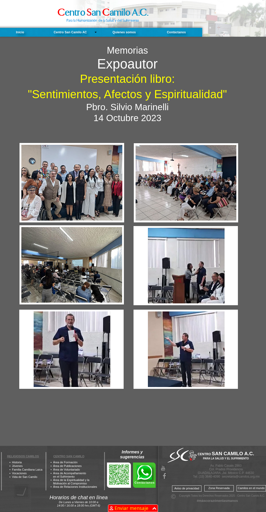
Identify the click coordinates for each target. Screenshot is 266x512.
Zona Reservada (219, 488)
